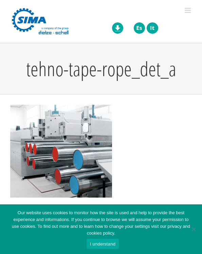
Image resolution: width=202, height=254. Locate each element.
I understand (102, 244)
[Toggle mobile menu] (188, 10)
